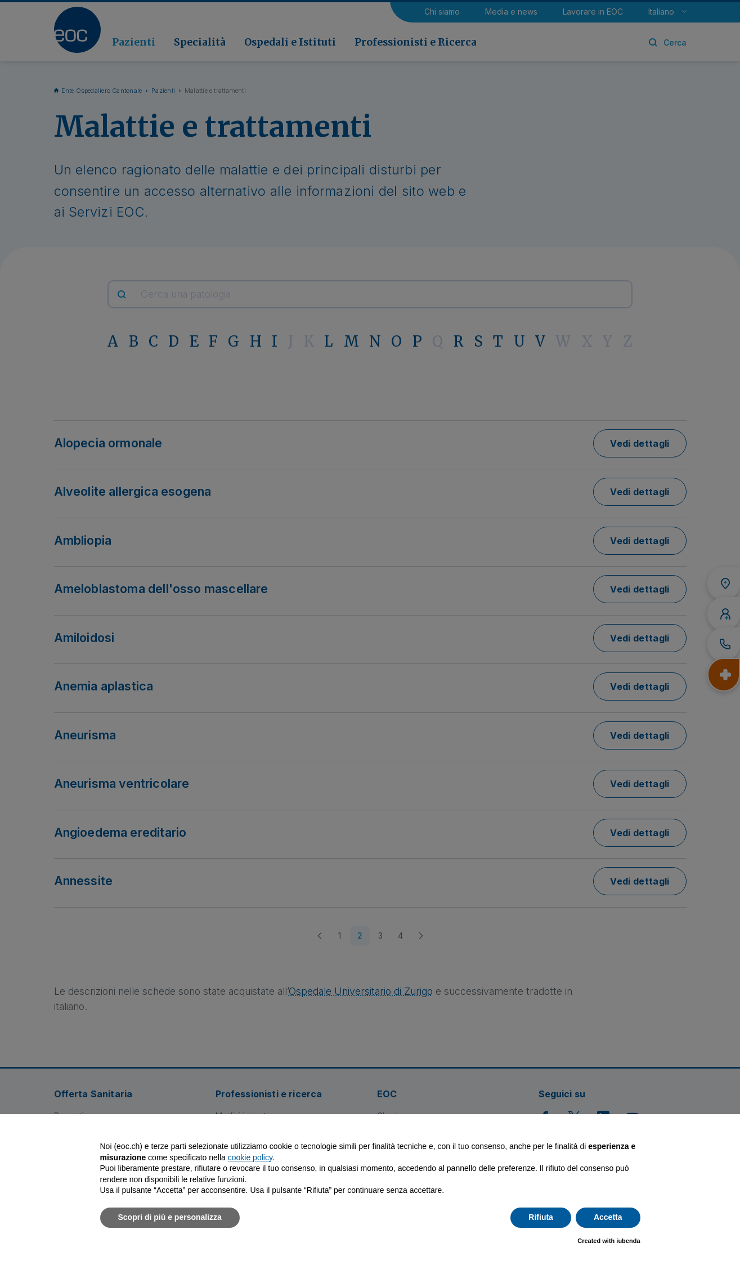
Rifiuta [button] (540, 1217)
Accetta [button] (608, 1217)
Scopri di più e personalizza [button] (170, 1217)
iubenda (628, 1240)
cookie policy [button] (250, 1157)
